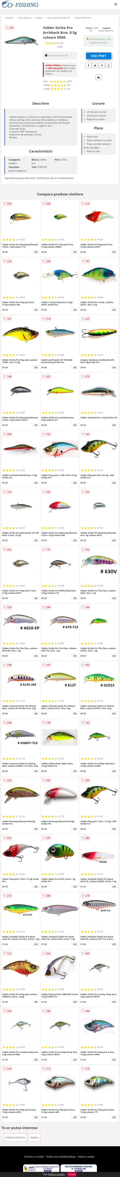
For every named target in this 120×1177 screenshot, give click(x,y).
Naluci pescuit (24, 17)
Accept (72, 1174)
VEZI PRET (98, 56)
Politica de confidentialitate (61, 1156)
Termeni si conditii (34, 1156)
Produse (10, 17)
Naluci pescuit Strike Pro (58, 17)
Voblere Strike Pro (82, 17)
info (36, 251)
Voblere (39, 17)
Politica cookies (86, 1156)
